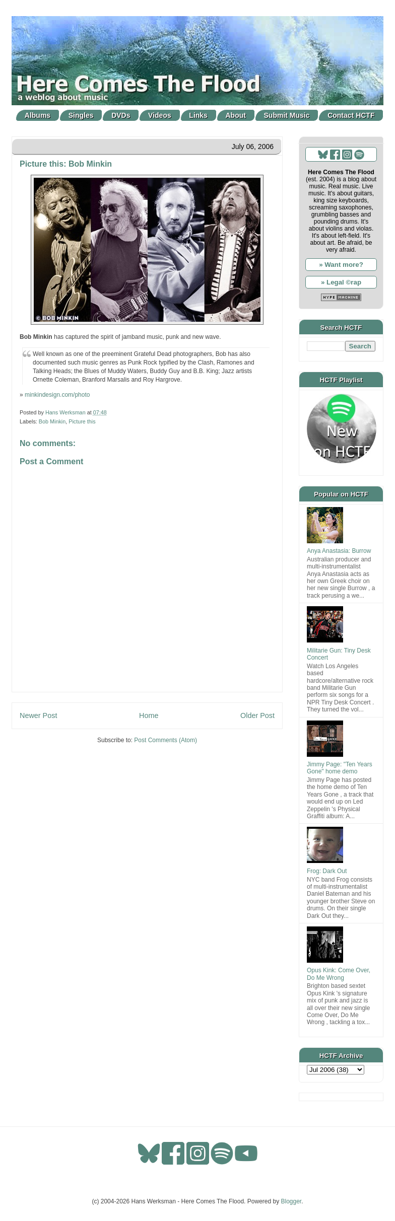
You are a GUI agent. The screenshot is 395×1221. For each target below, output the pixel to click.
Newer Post (38, 715)
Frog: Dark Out (327, 871)
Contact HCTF (350, 115)
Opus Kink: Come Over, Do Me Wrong (338, 974)
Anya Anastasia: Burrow (339, 550)
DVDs (120, 115)
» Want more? (341, 264)
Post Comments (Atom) (165, 740)
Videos (159, 115)
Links (198, 115)
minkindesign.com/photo (57, 394)
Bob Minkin (52, 421)
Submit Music (287, 115)
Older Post (257, 715)
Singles (81, 115)
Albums (37, 115)
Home (148, 715)
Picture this (82, 421)
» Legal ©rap (341, 282)
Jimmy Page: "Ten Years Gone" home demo (339, 768)
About (236, 115)
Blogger (291, 1201)
